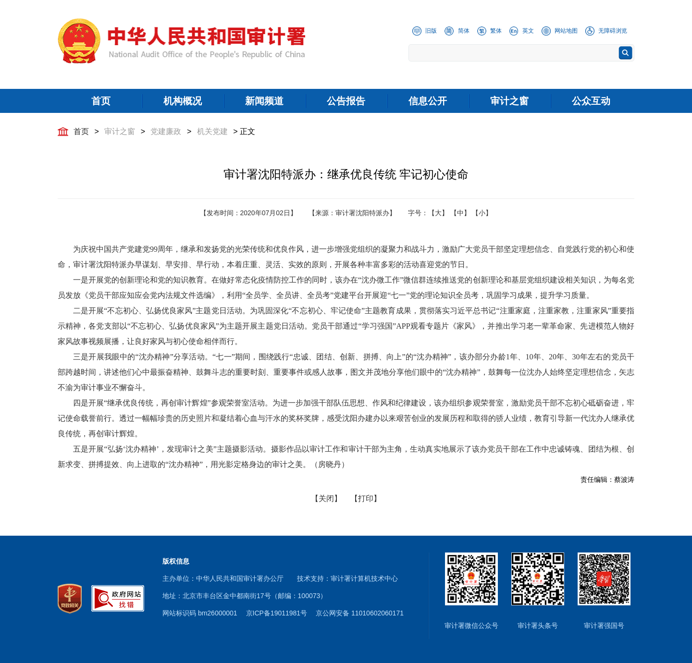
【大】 (438, 213)
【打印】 (365, 498)
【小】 (482, 213)
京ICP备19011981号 (277, 613)
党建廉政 (165, 131)
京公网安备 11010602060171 (360, 613)
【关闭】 (326, 498)
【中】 (460, 213)
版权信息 (175, 561)
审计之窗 (119, 131)
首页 (81, 131)
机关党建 (212, 131)
